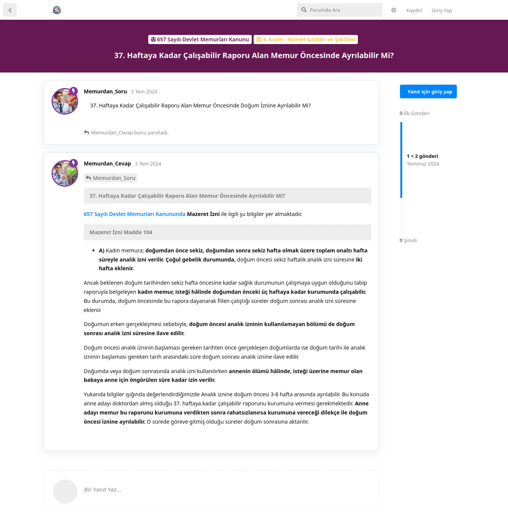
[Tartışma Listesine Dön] (10, 10)
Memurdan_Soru (114, 177)
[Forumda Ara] (340, 10)
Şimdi (408, 240)
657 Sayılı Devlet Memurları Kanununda (134, 214)
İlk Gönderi (415, 113)
